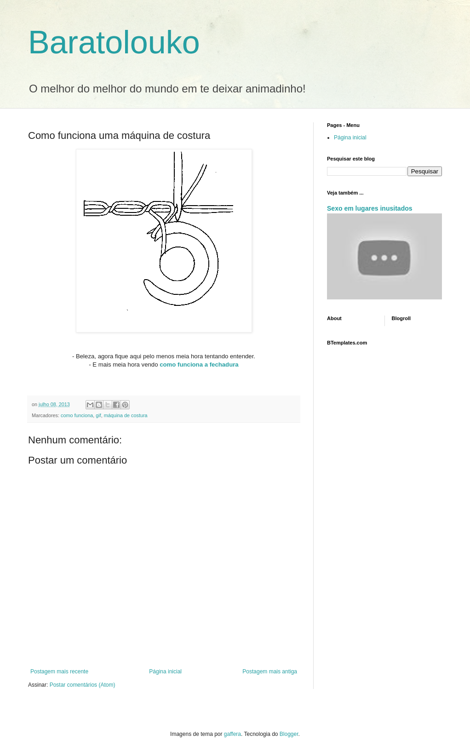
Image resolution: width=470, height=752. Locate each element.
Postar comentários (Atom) (82, 685)
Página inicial (165, 671)
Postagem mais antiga (269, 671)
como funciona (77, 415)
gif (98, 415)
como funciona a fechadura (199, 364)
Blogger (289, 734)
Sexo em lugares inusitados (370, 208)
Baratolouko (114, 42)
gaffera (232, 734)
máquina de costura (126, 415)
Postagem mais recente (59, 671)
